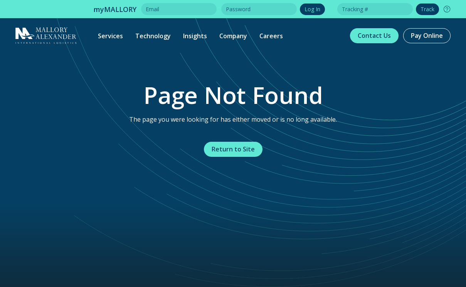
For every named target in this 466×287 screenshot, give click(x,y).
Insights (195, 36)
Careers (271, 36)
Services (110, 36)
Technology (153, 36)
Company (233, 36)
